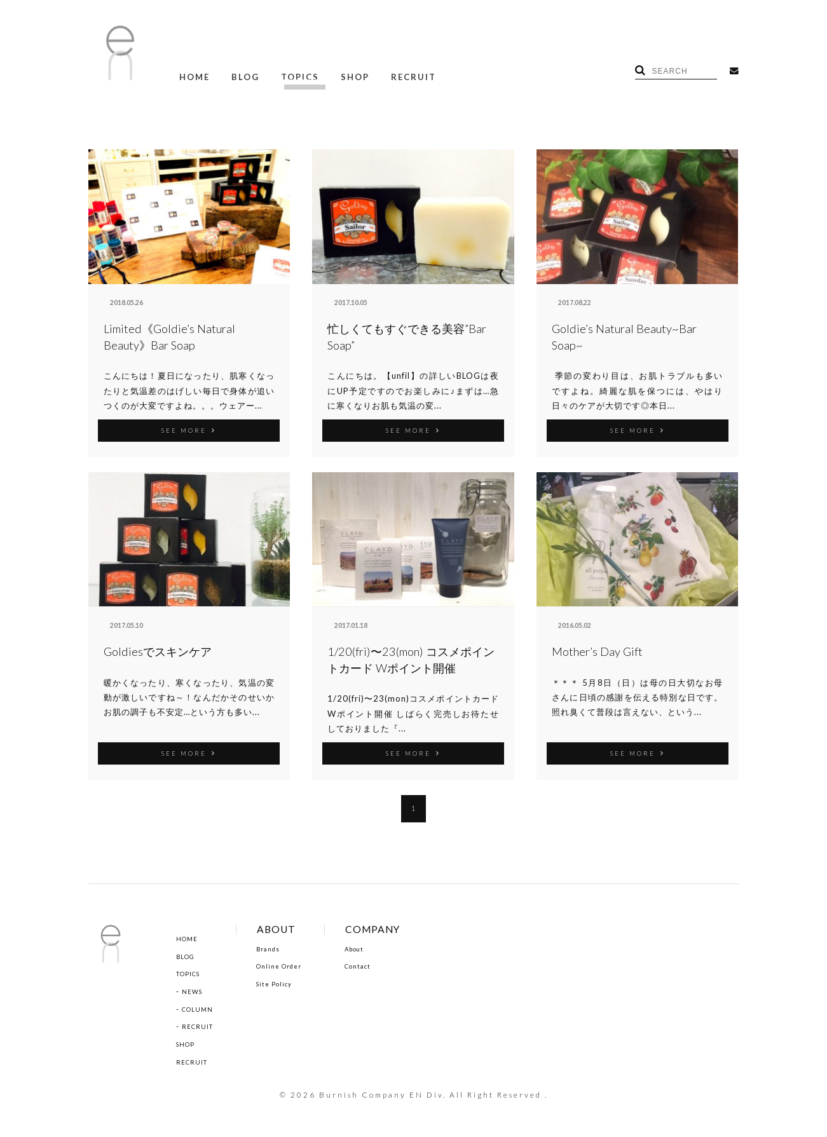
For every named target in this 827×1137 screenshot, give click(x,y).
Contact (373, 964)
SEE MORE (189, 427)
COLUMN (200, 1007)
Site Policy (282, 982)
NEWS (194, 989)
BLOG (240, 75)
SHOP (341, 75)
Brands (276, 946)
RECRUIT (396, 75)
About (369, 946)
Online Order (288, 964)
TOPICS (290, 75)
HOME (192, 75)
